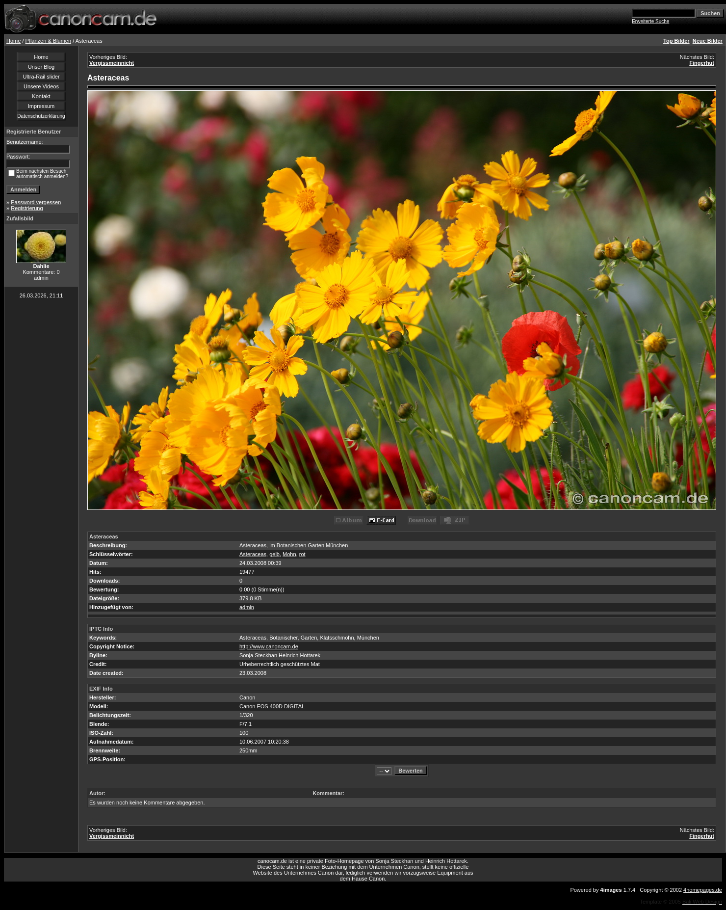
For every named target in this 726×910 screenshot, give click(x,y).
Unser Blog (41, 67)
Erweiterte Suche (650, 21)
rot (302, 554)
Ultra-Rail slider (41, 77)
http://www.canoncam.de (268, 646)
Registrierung (27, 208)
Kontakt (41, 96)
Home (13, 41)
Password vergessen (36, 202)
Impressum (41, 106)
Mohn (289, 554)
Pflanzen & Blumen (49, 41)
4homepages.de (702, 890)
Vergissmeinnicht (111, 63)
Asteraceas (252, 554)
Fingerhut (701, 63)
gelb (274, 554)
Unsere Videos (41, 86)
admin (246, 607)
